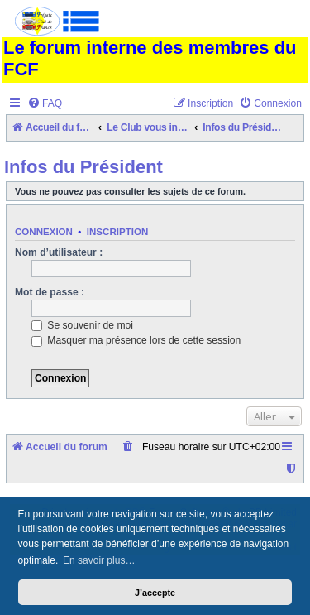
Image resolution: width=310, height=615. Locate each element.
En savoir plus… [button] (99, 560)
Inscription (117, 232)
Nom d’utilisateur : (59, 252)
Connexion (44, 232)
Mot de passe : (49, 292)
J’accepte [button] (155, 593)
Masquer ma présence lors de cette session (136, 340)
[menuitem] (44, 104)
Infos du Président (83, 166)
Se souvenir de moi (82, 325)
